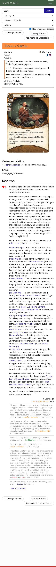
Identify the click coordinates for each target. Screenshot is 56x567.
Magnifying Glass (17, 309)
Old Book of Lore (36, 261)
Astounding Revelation (24, 323)
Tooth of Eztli (32, 309)
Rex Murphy (14, 349)
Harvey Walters (39, 33)
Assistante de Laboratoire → (39, 37)
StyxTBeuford (30, 440)
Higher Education (13, 164)
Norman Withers (16, 335)
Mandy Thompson (17, 315)
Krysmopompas (18, 477)
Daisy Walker (15, 258)
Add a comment (18, 488)
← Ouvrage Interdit (12, 32)
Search (49, 10)
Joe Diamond (15, 292)
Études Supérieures (16, 46)
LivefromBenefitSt (40, 401)
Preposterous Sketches (30, 295)
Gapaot (20, 484)
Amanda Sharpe (16, 247)
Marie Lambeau (25, 384)
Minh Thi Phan (15, 329)
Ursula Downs (15, 360)
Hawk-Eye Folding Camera (33, 306)
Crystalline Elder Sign (28, 343)
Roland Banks (22, 379)
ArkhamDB (10, 3)
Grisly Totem (19, 332)
